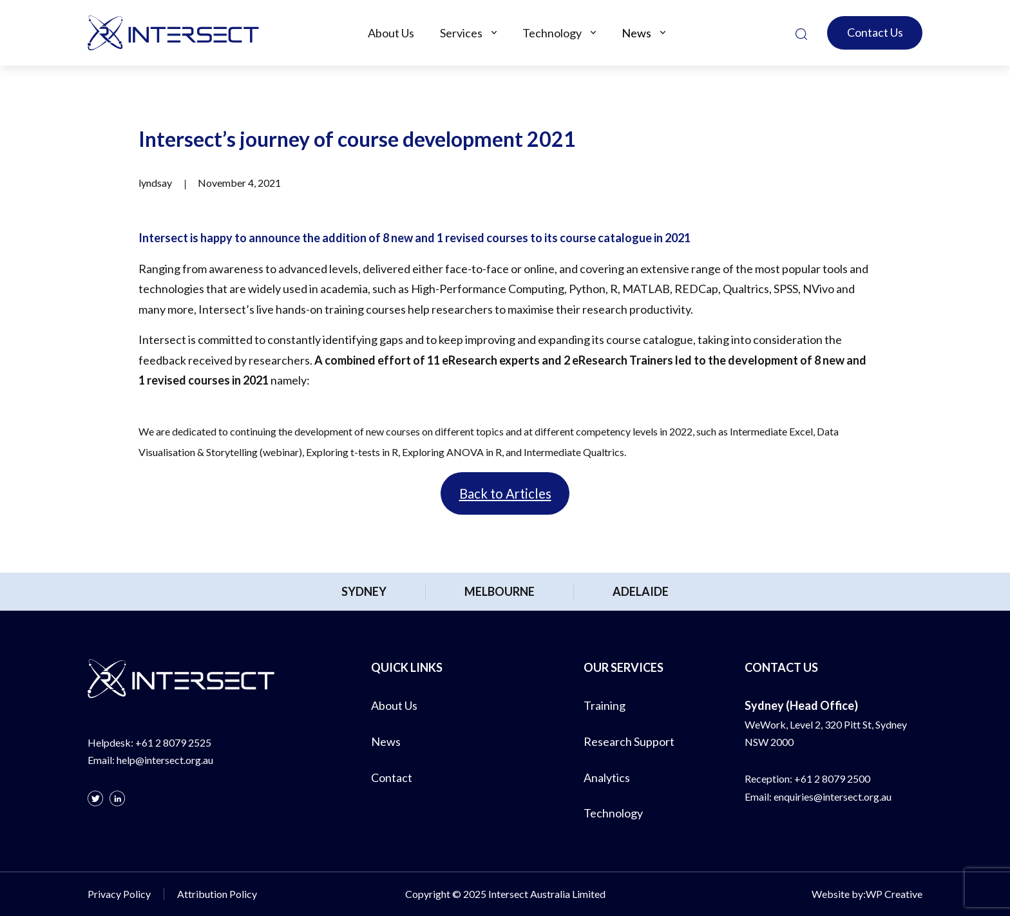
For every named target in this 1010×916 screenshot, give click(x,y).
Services (461, 33)
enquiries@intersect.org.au (832, 796)
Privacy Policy (119, 894)
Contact (391, 777)
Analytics (607, 777)
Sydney (363, 591)
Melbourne (499, 591)
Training (604, 705)
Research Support (629, 741)
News (636, 33)
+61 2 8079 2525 (173, 742)
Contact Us (875, 32)
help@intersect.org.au (165, 760)
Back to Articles (505, 493)
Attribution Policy (217, 894)
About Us (391, 33)
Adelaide (641, 591)
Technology (552, 33)
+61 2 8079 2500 (832, 778)
